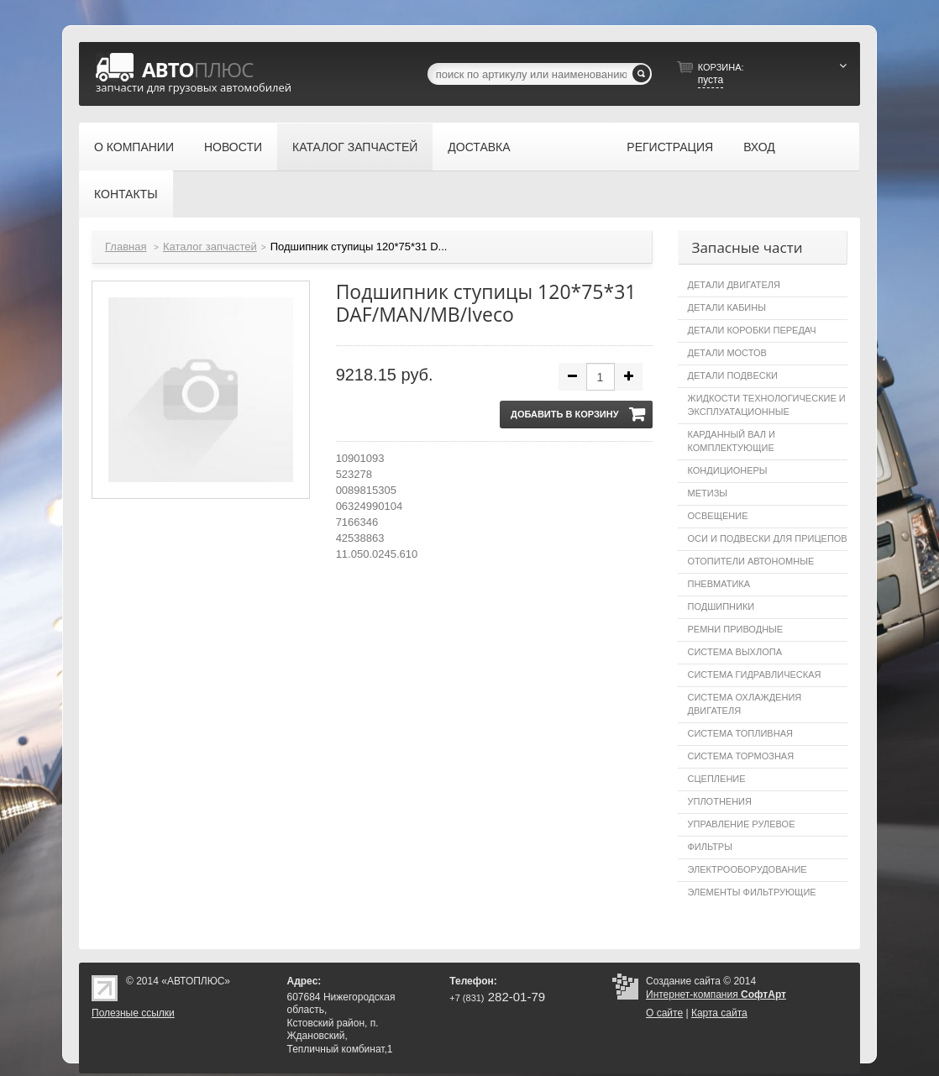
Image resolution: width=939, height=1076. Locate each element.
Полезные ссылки (133, 1013)
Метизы (708, 493)
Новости (233, 147)
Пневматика (719, 584)
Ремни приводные (736, 629)
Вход (759, 147)
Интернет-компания (716, 994)
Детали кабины (727, 307)
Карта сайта (719, 1013)
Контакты (126, 194)
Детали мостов (727, 353)
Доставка (479, 147)
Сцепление (717, 779)
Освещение (718, 516)
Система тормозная (741, 756)
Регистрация (670, 147)
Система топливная (740, 733)
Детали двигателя (734, 285)
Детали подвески (733, 375)
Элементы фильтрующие (752, 892)
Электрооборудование (747, 869)
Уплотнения (720, 801)
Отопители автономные (751, 561)
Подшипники (721, 606)
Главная (125, 246)
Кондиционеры (728, 470)
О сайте (664, 1013)
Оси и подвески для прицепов (767, 538)
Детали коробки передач (752, 330)
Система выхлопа (735, 652)
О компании (134, 147)
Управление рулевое (741, 824)
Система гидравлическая (754, 674)
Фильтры (710, 847)
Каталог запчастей (354, 147)
